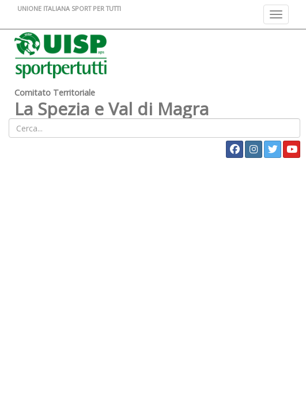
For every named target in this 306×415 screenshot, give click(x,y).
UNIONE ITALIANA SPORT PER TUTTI (69, 8)
